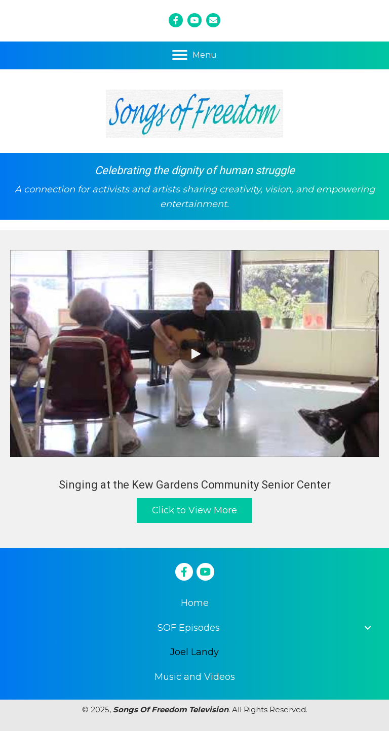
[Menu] (194, 55)
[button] (194, 354)
